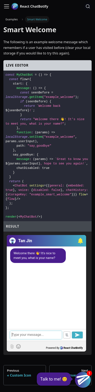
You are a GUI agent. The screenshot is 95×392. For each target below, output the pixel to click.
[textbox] (46, 335)
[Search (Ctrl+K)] (88, 6)
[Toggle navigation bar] (6, 6)
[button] (80, 241)
